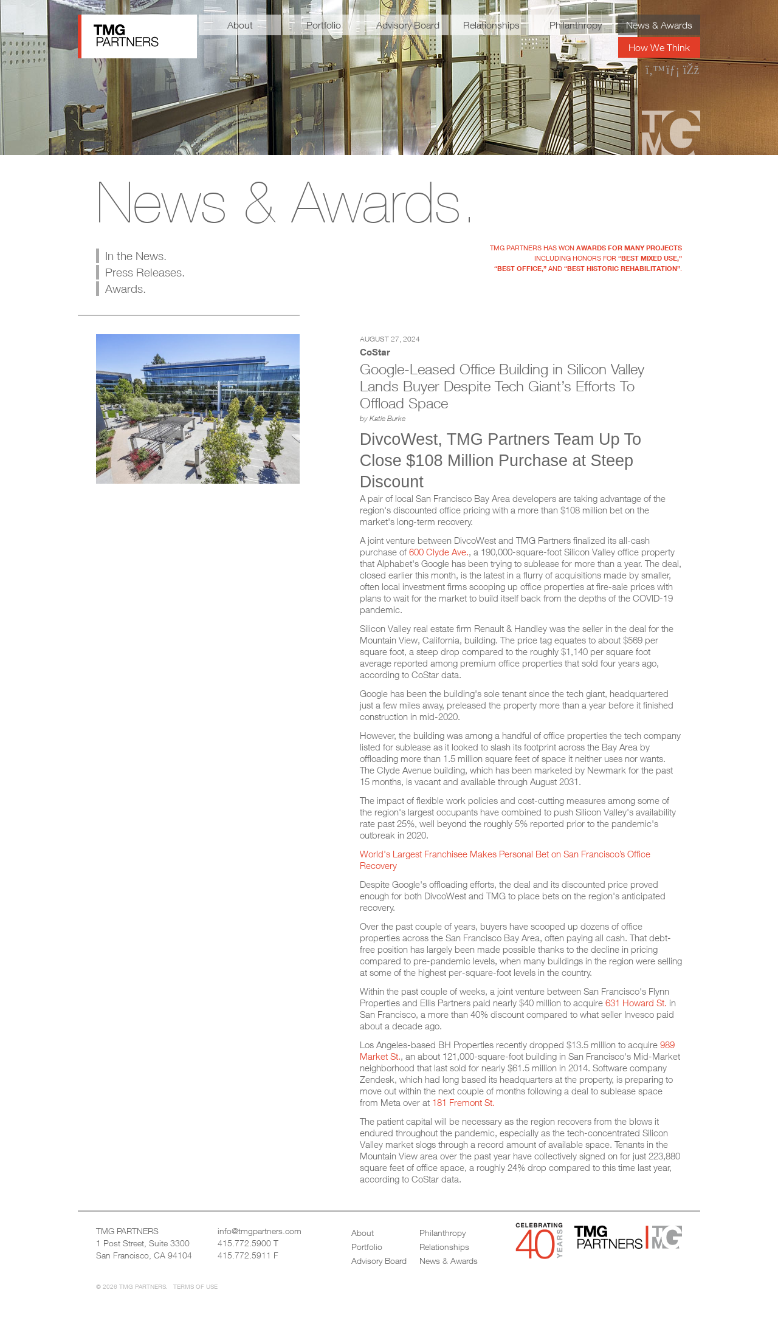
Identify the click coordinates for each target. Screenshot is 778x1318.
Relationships (491, 24)
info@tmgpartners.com (259, 1231)
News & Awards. (286, 201)
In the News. (136, 256)
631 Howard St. (636, 1002)
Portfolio (323, 24)
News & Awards (659, 24)
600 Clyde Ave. (439, 551)
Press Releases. (145, 272)
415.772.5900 (244, 1243)
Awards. (125, 288)
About (240, 24)
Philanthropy (575, 24)
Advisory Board (407, 24)
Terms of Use (195, 1286)
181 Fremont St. (463, 1102)
